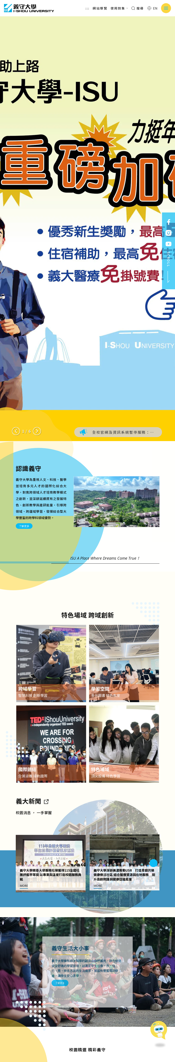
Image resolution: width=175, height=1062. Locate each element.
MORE (24, 905)
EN (152, 8)
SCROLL (168, 267)
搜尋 (137, 8)
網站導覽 (100, 8)
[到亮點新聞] (46, 820)
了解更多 (24, 526)
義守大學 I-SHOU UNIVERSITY (29, 8)
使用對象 (119, 8)
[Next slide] (37, 431)
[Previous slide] (16, 431)
